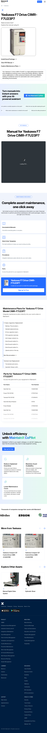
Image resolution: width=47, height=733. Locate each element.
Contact (3, 705)
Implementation (5, 702)
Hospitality (27, 643)
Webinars (26, 683)
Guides (26, 680)
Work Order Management (7, 649)
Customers (3, 606)
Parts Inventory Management (8, 637)
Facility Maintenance (6, 643)
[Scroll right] (44, 528)
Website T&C (27, 724)
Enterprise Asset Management (8, 625)
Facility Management (29, 640)
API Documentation (29, 693)
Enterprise (9, 606)
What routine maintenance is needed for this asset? (16, 110)
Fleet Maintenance (29, 637)
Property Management (29, 634)
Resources (20, 606)
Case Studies (27, 668)
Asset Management (6, 634)
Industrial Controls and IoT (7, 628)
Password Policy (28, 711)
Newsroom (3, 677)
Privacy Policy (27, 709)
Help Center (4, 699)
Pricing (15, 606)
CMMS (2, 622)
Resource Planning (5, 658)
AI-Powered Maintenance (7, 652)
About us (3, 668)
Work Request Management (8, 655)
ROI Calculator (27, 689)
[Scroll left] (40, 528)
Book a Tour (27, 606)
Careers (3, 671)
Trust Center (27, 702)
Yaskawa (6, 5)
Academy (26, 674)
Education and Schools (30, 631)
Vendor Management (6, 661)
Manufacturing (28, 622)
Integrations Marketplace (7, 631)
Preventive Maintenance (7, 646)
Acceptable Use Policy (29, 721)
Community (27, 686)
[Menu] (45, 2)
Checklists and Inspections (7, 640)
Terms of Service (28, 705)
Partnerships (4, 674)
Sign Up (39, 1)
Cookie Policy (27, 715)
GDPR (25, 718)
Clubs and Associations (30, 628)
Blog (25, 677)
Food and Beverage (29, 625)
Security (26, 699)
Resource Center (28, 671)
